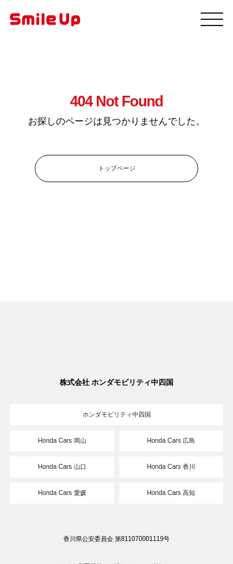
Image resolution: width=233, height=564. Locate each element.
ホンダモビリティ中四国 (117, 414)
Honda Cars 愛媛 (62, 492)
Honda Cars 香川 (171, 466)
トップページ (116, 168)
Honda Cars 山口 (62, 466)
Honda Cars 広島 (171, 440)
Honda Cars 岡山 (62, 440)
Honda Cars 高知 (171, 492)
